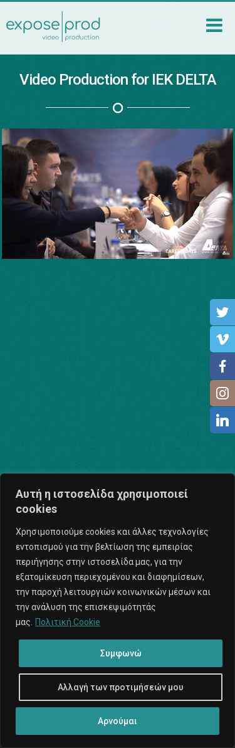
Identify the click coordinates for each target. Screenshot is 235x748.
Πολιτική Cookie (67, 622)
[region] (117, 610)
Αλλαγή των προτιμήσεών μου (121, 687)
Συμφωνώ (121, 653)
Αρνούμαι (117, 721)
